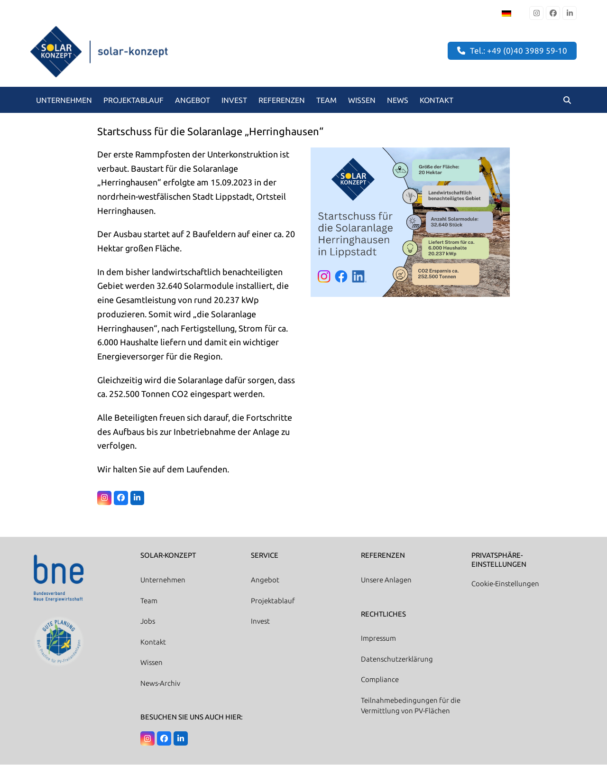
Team (148, 601)
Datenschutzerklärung (397, 659)
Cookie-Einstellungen (505, 584)
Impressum (378, 639)
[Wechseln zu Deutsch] (506, 13)
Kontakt (153, 642)
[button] (567, 100)
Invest (260, 622)
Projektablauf (273, 601)
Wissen (151, 663)
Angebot (265, 580)
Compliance (380, 680)
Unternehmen (162, 580)
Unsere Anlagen (386, 580)
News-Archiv (160, 684)
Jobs (147, 622)
